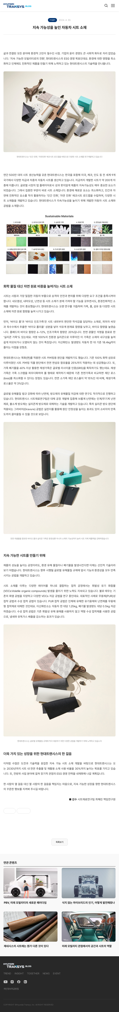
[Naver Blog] (25, 982)
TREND (7, 973)
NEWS (46, 973)
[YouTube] (5, 982)
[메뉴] (113, 5)
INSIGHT (19, 973)
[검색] (106, 5)
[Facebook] (19, 982)
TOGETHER (33, 973)
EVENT (56, 973)
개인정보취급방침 (11, 989)
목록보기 (59, 842)
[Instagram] (12, 982)
